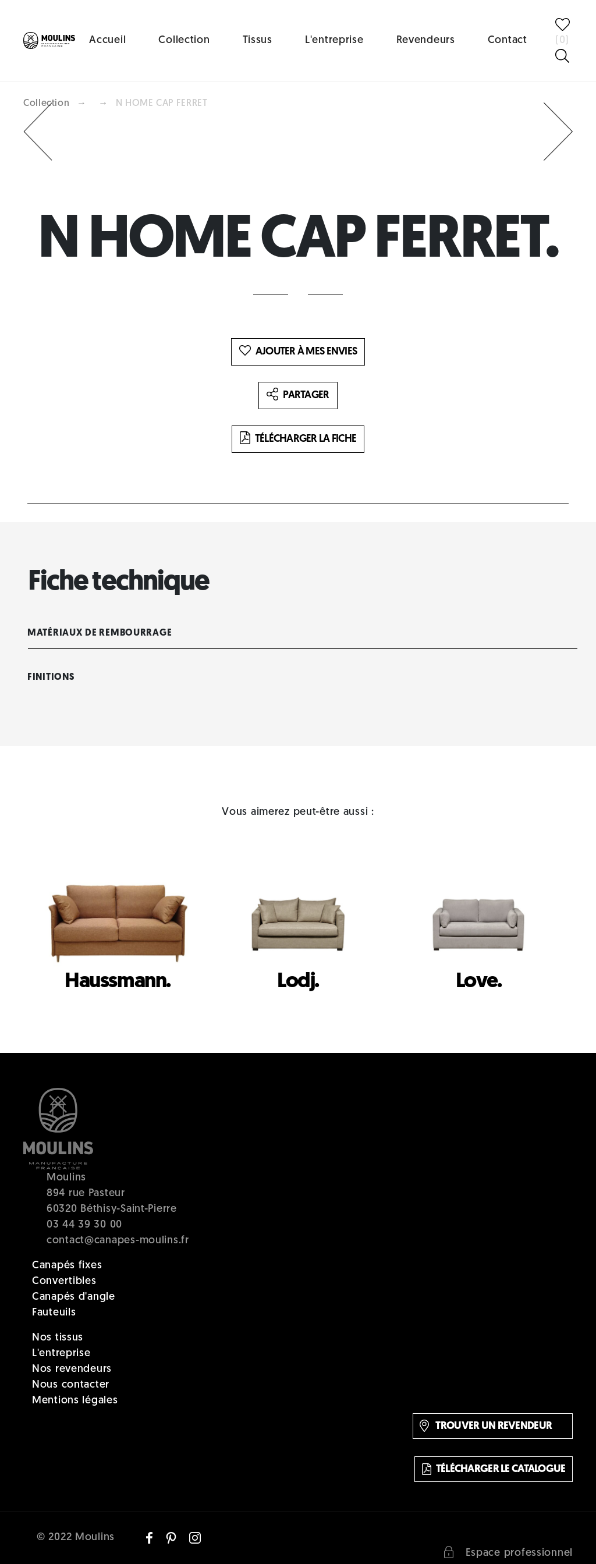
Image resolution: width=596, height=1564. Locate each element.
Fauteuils (54, 1312)
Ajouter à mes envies (298, 351)
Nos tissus (57, 1337)
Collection (184, 40)
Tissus (257, 40)
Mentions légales (75, 1400)
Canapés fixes (67, 1265)
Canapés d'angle (73, 1297)
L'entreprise (334, 40)
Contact (507, 40)
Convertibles (64, 1281)
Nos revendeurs (72, 1369)
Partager (298, 395)
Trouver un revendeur (486, 1426)
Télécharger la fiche (298, 438)
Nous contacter (70, 1385)
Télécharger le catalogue (494, 1469)
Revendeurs (425, 40)
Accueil (107, 40)
